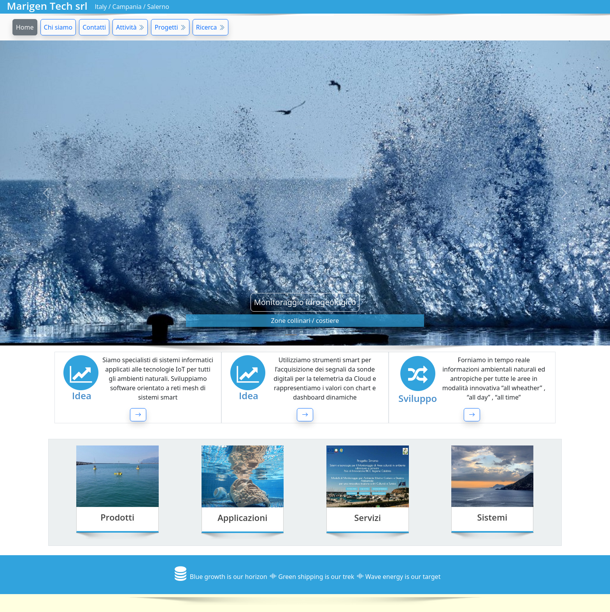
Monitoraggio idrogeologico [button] (305, 302)
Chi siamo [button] (58, 27)
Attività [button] (130, 27)
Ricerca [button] (210, 27)
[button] (138, 414)
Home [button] (25, 27)
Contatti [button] (94, 27)
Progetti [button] (170, 27)
